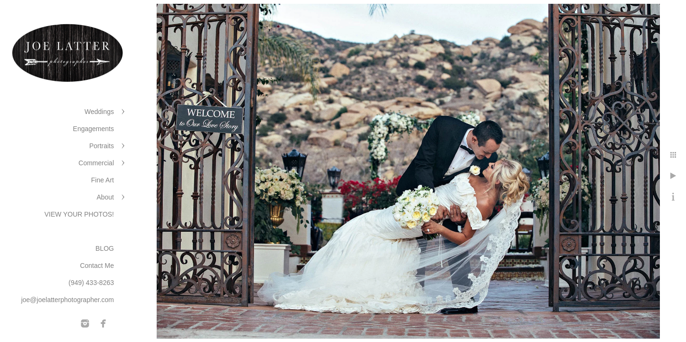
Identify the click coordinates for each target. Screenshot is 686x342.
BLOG (104, 248)
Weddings (99, 111)
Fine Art (102, 180)
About (105, 197)
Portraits (101, 146)
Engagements (93, 129)
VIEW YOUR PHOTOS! (79, 214)
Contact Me (97, 265)
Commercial (96, 163)
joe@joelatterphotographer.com (67, 300)
